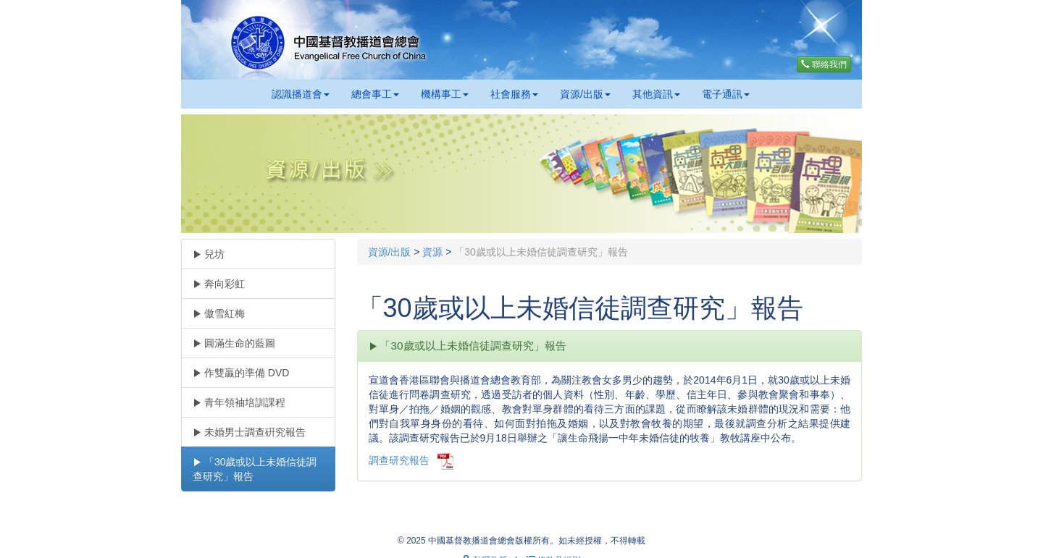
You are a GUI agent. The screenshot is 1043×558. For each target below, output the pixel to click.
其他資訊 (656, 94)
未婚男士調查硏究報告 (249, 432)
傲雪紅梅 (219, 313)
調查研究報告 (399, 460)
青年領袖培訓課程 (239, 402)
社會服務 (514, 94)
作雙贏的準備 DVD (241, 373)
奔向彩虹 (219, 283)
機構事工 (445, 94)
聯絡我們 (824, 64)
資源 (432, 252)
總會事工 (375, 94)
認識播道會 (301, 94)
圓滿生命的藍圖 (234, 343)
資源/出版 (585, 94)
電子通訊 (726, 94)
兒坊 (209, 254)
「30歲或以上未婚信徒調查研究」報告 (255, 469)
